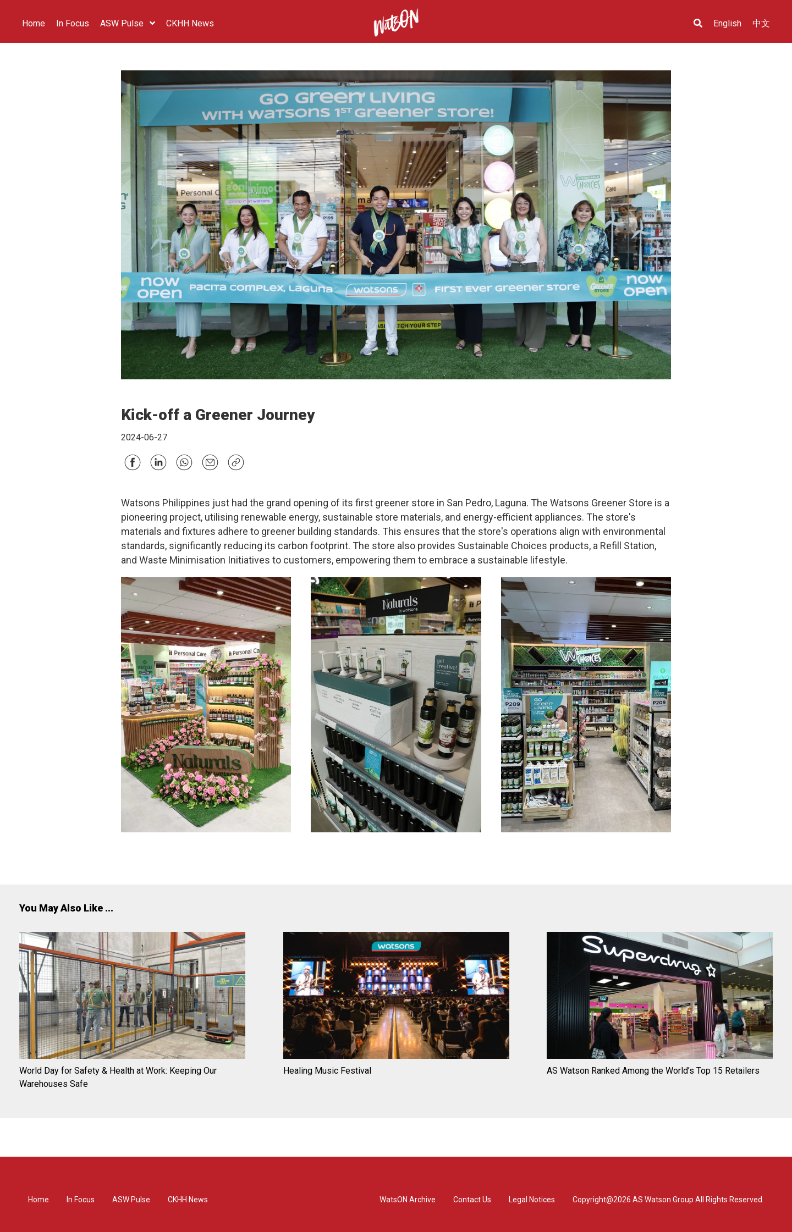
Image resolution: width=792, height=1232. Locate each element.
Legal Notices (532, 1199)
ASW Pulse (131, 1199)
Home (38, 1199)
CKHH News (188, 1199)
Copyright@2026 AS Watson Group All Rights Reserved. (668, 1199)
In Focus (81, 1199)
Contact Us (472, 1199)
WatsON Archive (408, 1199)
